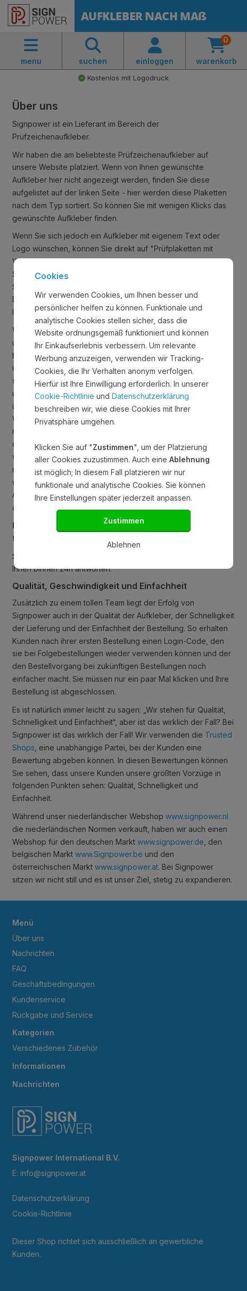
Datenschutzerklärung (150, 396)
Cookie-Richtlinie (64, 396)
